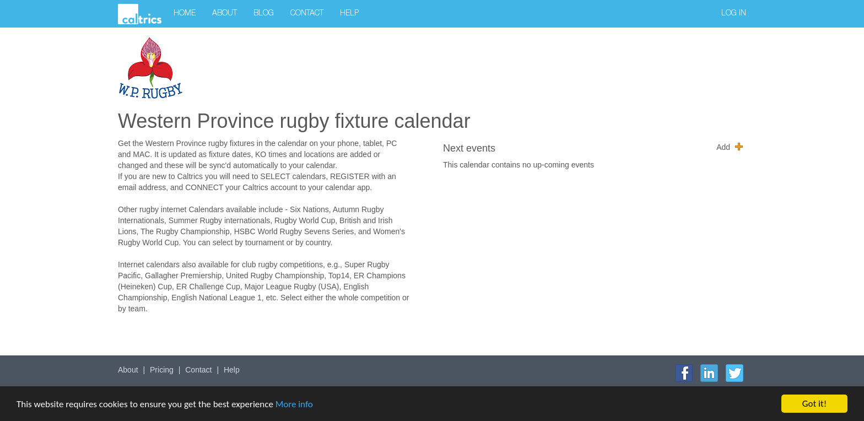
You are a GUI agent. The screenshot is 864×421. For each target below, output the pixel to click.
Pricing (162, 369)
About (224, 14)
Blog (263, 14)
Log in (733, 14)
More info (294, 404)
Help (349, 14)
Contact (306, 14)
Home (185, 14)
